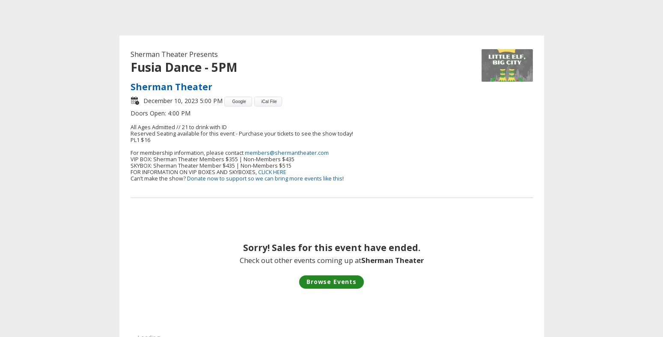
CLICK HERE (272, 172)
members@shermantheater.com (287, 153)
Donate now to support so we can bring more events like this (264, 178)
